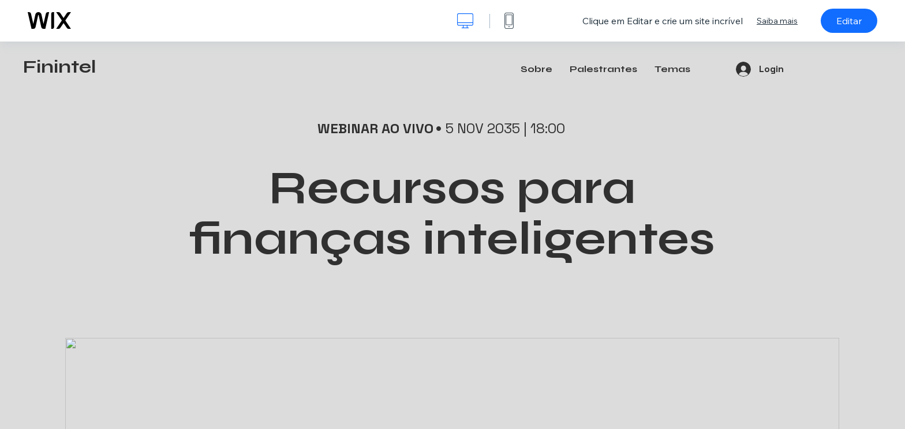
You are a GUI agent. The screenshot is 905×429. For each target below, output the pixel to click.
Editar (849, 21)
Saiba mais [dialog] (777, 21)
